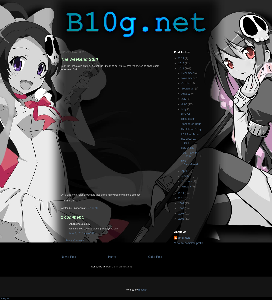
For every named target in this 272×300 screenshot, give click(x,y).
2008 (181, 208)
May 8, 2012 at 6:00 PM (82, 233)
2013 (181, 63)
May (184, 109)
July (184, 98)
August (185, 93)
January (186, 186)
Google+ (4, 298)
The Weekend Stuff (189, 141)
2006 (181, 218)
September (188, 88)
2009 (181, 203)
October (186, 83)
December (187, 73)
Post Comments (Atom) (119, 266)
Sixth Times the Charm (190, 155)
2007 (181, 213)
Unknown (184, 237)
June (184, 104)
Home (112, 256)
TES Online (187, 147)
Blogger (142, 289)
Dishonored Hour (191, 123)
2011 (181, 192)
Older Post (155, 256)
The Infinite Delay (191, 129)
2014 (181, 58)
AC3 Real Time (190, 134)
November (187, 78)
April (184, 171)
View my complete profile (188, 243)
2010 (181, 198)
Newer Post (68, 256)
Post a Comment (75, 240)
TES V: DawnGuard (189, 163)
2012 (181, 68)
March (185, 176)
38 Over (185, 113)
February (187, 181)
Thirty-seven (188, 118)
